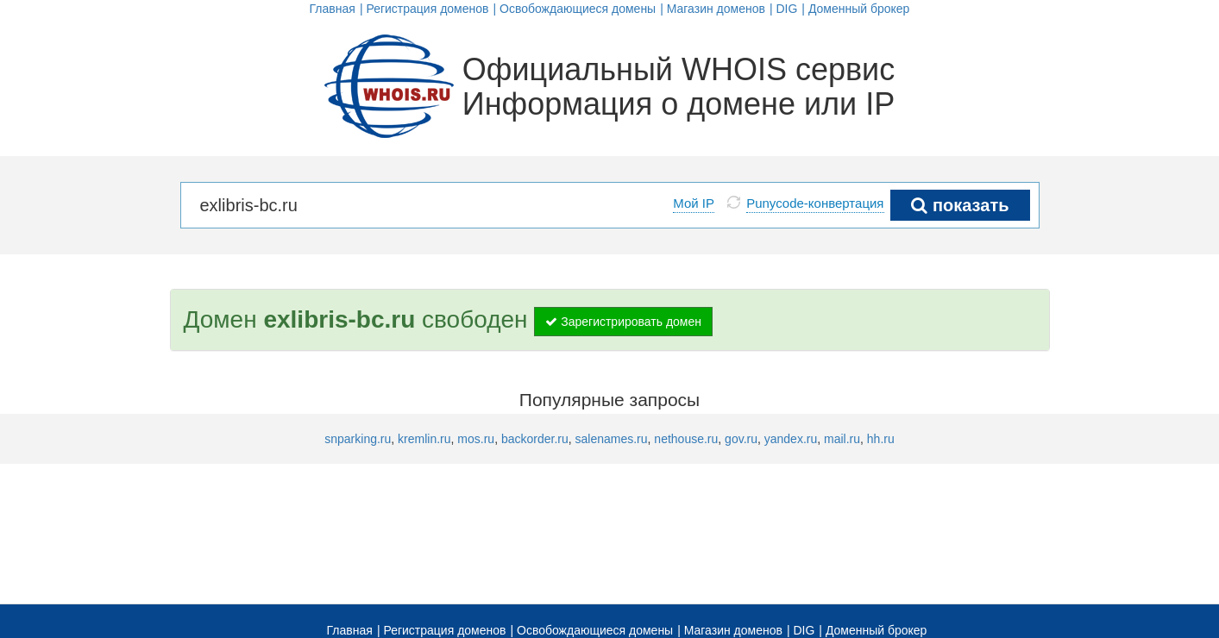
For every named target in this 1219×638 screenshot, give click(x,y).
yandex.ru (790, 439)
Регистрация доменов (427, 9)
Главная (332, 9)
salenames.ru (611, 439)
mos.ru (475, 439)
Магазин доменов (716, 9)
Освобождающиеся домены (578, 9)
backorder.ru (535, 439)
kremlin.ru (424, 439)
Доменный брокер (859, 9)
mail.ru (842, 439)
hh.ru (881, 439)
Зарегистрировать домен (623, 321)
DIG (786, 9)
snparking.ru (357, 439)
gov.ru (741, 439)
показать (960, 205)
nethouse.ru (686, 439)
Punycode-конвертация (814, 203)
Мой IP (693, 203)
